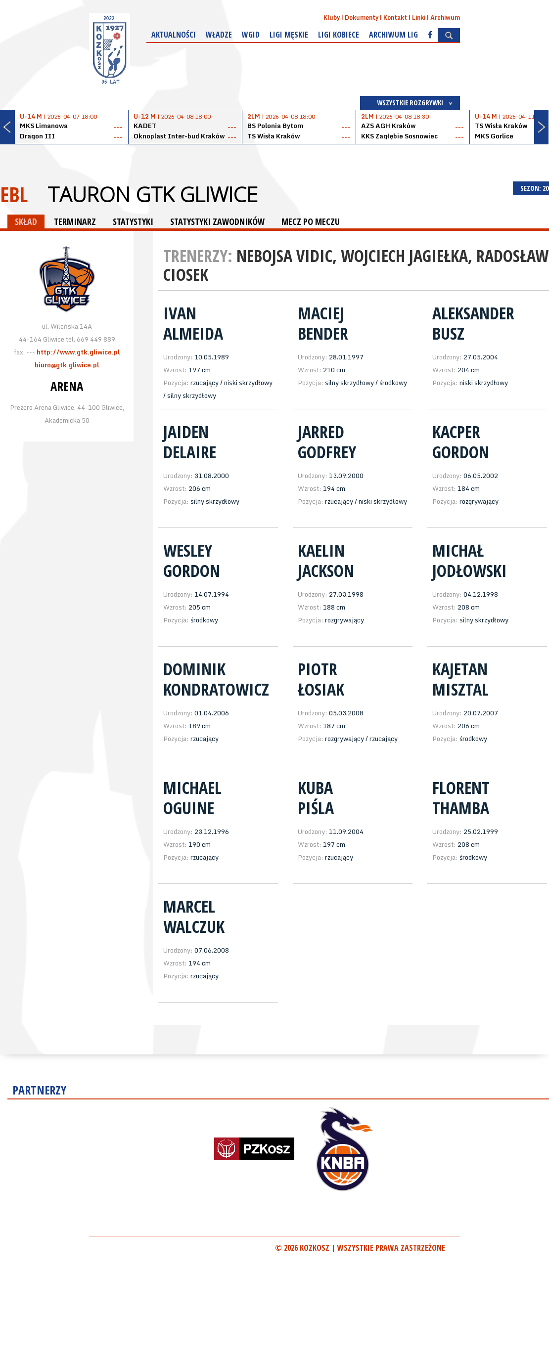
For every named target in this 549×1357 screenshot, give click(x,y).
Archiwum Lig (393, 34)
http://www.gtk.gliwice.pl (78, 352)
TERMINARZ (75, 221)
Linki (418, 17)
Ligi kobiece (338, 34)
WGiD (251, 34)
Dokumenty (361, 17)
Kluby (331, 17)
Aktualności (173, 34)
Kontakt (395, 17)
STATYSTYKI (133, 221)
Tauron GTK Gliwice (152, 194)
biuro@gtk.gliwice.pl (67, 364)
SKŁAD (26, 221)
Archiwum (445, 17)
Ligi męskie (289, 34)
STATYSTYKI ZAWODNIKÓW (217, 221)
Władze (219, 34)
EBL (14, 194)
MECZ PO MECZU (310, 221)
